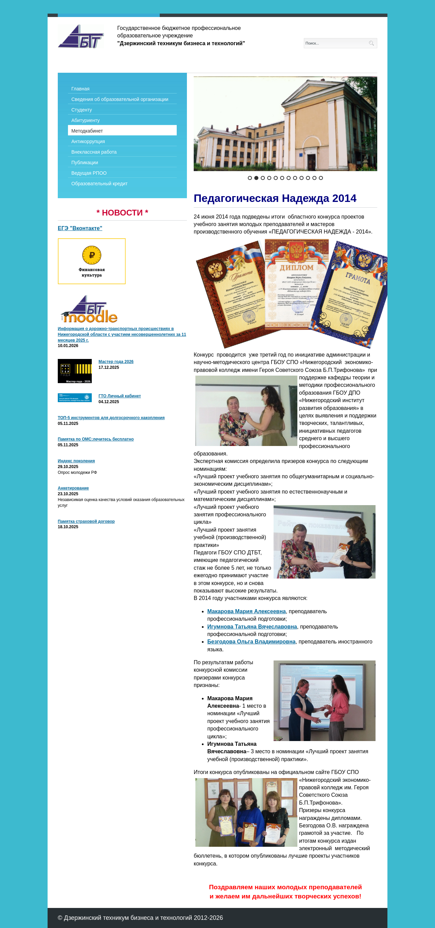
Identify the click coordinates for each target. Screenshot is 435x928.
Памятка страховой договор (86, 521)
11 (314, 178)
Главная (80, 88)
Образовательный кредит (99, 183)
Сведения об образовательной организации (119, 99)
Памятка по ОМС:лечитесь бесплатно (96, 439)
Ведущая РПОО (89, 173)
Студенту (81, 110)
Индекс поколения (76, 461)
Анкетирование (73, 488)
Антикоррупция (88, 141)
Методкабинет (87, 131)
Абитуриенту (85, 120)
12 (321, 178)
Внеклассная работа (94, 152)
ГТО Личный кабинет (120, 396)
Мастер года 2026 (116, 361)
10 (308, 178)
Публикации (84, 162)
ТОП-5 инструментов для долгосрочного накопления (111, 417)
